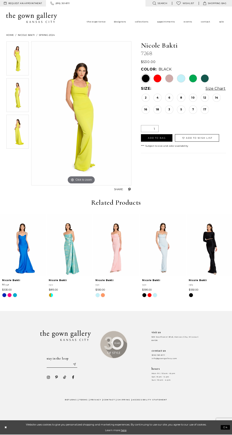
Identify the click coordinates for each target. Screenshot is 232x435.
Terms (83, 400)
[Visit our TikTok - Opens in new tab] (64, 377)
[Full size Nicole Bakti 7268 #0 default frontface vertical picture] (81, 113)
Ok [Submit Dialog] (225, 427)
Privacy (95, 400)
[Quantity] (150, 128)
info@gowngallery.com (164, 358)
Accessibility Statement (150, 400)
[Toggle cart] (215, 3)
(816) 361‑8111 (158, 355)
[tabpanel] (17, 59)
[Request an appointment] (23, 3)
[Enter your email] (61, 364)
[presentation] (23, 245)
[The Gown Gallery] (31, 17)
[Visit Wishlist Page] (185, 3)
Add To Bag (157, 138)
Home (10, 35)
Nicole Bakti (26, 35)
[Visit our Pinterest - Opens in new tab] (56, 377)
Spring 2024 (47, 35)
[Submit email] (74, 364)
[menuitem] (23, 3)
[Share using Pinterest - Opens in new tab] (129, 189)
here (123, 430)
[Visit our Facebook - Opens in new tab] (73, 377)
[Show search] (160, 3)
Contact (109, 400)
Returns (71, 400)
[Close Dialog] (5, 427)
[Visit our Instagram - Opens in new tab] (48, 377)
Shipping (123, 400)
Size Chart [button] (215, 89)
